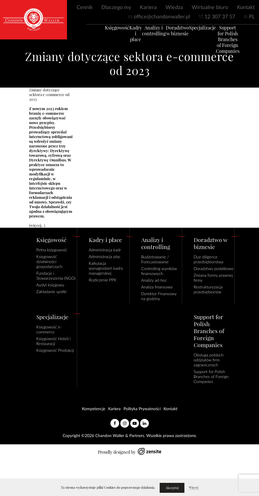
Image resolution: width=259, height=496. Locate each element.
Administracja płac (105, 256)
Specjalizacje (193, 30)
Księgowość (108, 30)
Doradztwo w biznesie (168, 33)
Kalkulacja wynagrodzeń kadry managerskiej (106, 268)
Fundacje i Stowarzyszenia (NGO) (56, 276)
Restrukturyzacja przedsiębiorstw (208, 289)
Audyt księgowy (50, 284)
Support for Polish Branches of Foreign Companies (219, 42)
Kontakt (246, 7)
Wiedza (174, 7)
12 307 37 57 (220, 17)
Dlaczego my (116, 7)
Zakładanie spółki (51, 291)
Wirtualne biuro (210, 7)
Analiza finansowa (156, 286)
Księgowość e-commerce (49, 329)
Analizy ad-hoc (154, 280)
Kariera (148, 7)
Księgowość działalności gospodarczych (49, 261)
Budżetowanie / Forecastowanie (155, 259)
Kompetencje (93, 409)
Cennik (85, 7)
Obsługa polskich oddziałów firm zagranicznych (209, 359)
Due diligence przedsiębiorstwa (208, 259)
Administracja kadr (105, 249)
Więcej (193, 487)
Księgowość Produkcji (55, 350)
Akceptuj (172, 488)
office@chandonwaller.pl (162, 17)
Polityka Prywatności (142, 409)
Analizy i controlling (145, 33)
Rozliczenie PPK (103, 279)
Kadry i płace (127, 36)
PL (252, 17)
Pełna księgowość (51, 249)
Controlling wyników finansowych (159, 271)
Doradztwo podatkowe (214, 268)
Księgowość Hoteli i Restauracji (53, 341)
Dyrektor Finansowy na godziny (159, 296)
